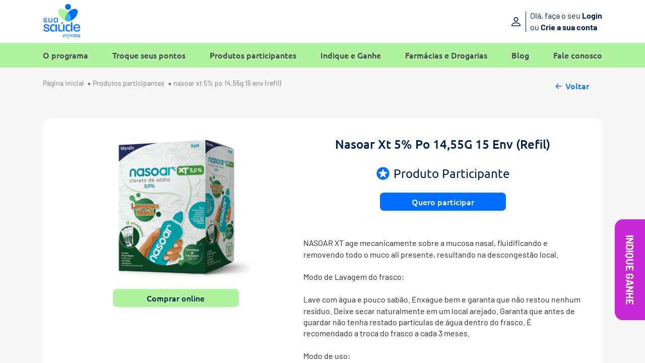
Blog (520, 55)
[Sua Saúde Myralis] (62, 21)
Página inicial (63, 83)
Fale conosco (577, 55)
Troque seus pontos (148, 55)
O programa (65, 55)
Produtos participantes (253, 55)
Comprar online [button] (176, 298)
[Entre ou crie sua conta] (538, 21)
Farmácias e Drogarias (446, 55)
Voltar (571, 84)
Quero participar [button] (443, 201)
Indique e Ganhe (350, 55)
